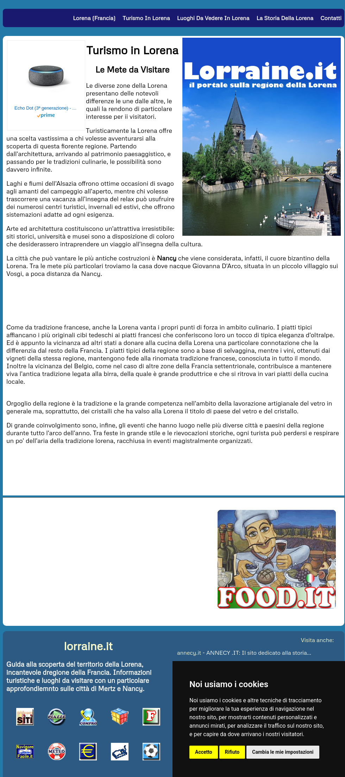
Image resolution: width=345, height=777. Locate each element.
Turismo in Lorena (146, 17)
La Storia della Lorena (285, 17)
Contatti (330, 17)
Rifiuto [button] (232, 752)
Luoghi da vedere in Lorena (213, 17)
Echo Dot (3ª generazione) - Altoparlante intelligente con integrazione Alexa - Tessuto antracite (46, 108)
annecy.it (189, 652)
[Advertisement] (173, 299)
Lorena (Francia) (94, 17)
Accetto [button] (203, 752)
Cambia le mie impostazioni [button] (282, 752)
